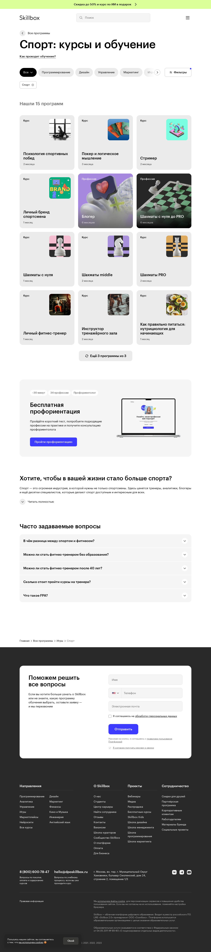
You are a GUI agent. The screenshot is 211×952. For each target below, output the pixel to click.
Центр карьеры (103, 807)
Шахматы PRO (153, 275)
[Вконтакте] (174, 872)
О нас (97, 796)
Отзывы (98, 817)
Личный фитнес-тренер (44, 333)
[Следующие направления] (157, 72)
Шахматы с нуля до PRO (162, 217)
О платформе (102, 843)
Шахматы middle (97, 275)
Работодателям (171, 819)
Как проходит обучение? (38, 56)
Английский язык (59, 822)
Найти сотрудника (105, 812)
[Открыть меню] (187, 17)
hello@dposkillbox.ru (71, 872)
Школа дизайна (137, 822)
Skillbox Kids (136, 817)
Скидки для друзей (173, 796)
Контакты (100, 822)
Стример (148, 158)
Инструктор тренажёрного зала (99, 331)
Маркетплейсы (29, 817)
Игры (23, 812)
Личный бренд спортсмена (36, 214)
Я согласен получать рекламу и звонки (133, 748)
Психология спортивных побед (45, 156)
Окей (71, 941)
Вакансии (100, 827)
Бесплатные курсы (139, 812)
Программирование (32, 796)
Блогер (88, 217)
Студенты (100, 801)
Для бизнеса (101, 853)
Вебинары (134, 796)
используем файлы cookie (111, 901)
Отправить (123, 729)
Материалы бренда (174, 824)
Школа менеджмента (141, 827)
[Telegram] (182, 872)
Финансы (55, 807)
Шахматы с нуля (38, 275)
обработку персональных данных (156, 716)
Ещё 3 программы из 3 (105, 356)
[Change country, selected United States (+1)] (115, 693)
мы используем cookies (31, 942)
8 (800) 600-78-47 (34, 872)
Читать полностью (37, 502)
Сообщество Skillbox (107, 838)
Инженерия (56, 817)
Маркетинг (56, 801)
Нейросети (26, 822)
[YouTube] (189, 872)
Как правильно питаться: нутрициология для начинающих (162, 329)
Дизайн (53, 796)
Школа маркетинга (139, 841)
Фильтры (178, 72)
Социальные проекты (175, 830)
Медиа (132, 801)
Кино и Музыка (58, 812)
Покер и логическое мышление (100, 156)
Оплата (98, 848)
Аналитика (26, 801)
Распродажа (135, 807)
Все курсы (26, 827)
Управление (27, 807)
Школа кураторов (105, 832)
